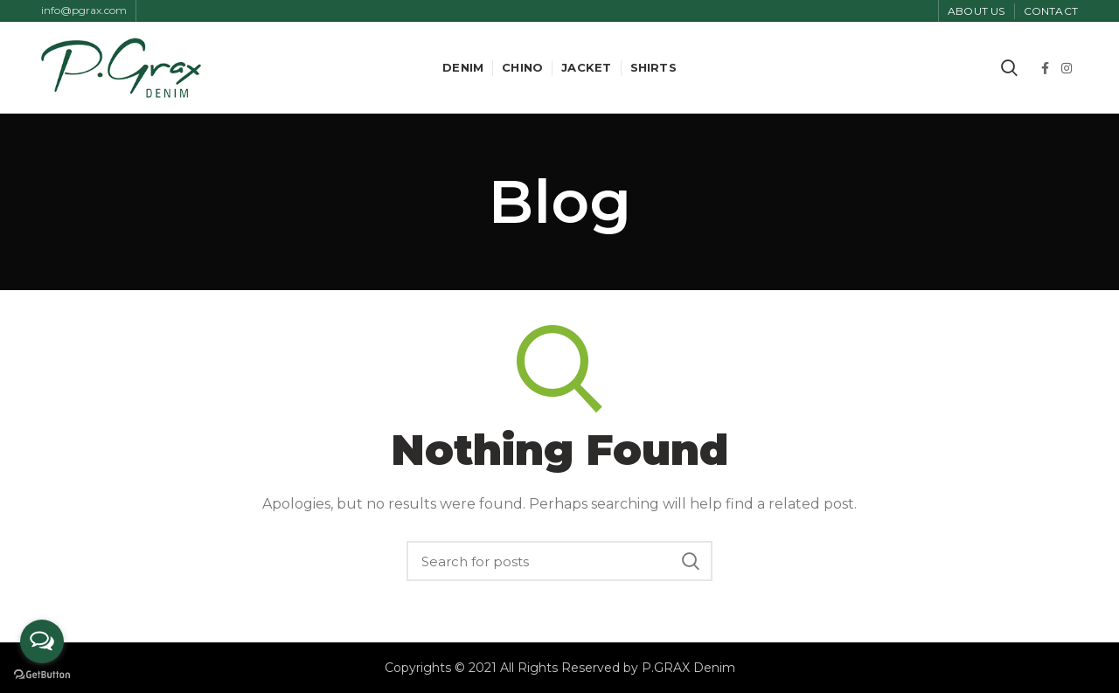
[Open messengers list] (42, 641)
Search (690, 561)
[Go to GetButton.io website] (42, 675)
